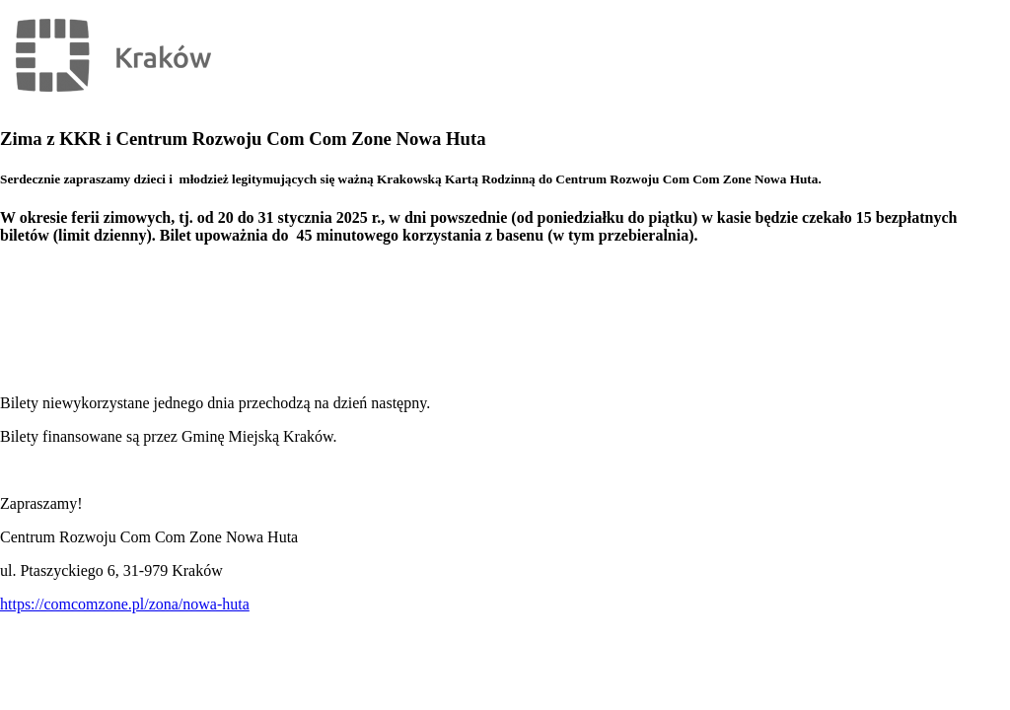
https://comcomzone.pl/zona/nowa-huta (125, 604)
